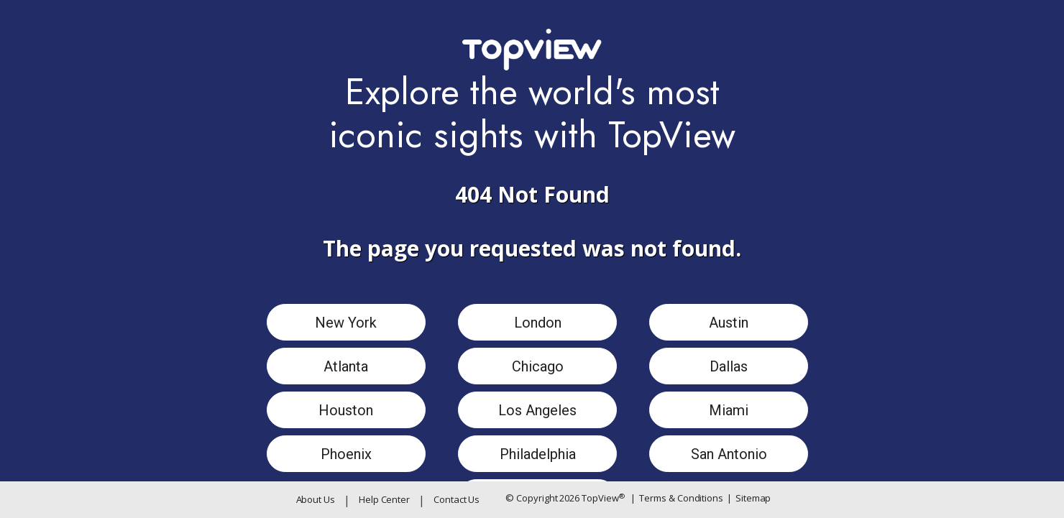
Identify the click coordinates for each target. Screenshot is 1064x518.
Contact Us (457, 499)
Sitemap (749, 498)
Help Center (384, 499)
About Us (315, 499)
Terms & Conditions (676, 498)
